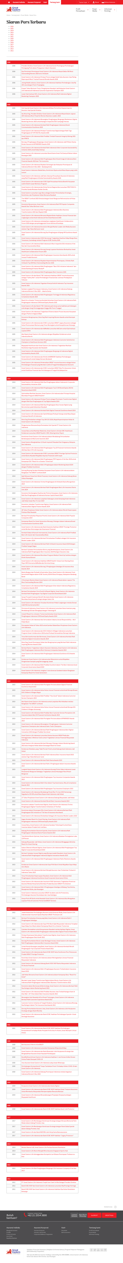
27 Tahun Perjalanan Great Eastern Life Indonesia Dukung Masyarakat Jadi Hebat (48, 798)
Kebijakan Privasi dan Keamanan (36, 1249)
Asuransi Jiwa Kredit (40, 1232)
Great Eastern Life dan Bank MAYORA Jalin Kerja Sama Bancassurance (44, 1132)
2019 (11, 41)
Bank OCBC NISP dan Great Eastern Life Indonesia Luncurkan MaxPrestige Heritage (49, 1186)
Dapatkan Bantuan (12, 1238)
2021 (11, 36)
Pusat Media (25, 15)
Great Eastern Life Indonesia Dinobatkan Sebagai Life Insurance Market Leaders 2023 (49, 816)
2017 (11, 45)
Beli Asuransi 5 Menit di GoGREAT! (33, 1044)
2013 (11, 49)
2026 (11, 26)
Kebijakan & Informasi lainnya (55, 1249)
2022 (11, 34)
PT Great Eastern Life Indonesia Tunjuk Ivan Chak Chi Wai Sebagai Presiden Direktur (49, 1182)
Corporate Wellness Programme (43, 1234)
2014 (11, 47)
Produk (9, 1232)
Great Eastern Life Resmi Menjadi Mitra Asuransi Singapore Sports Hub (45, 1151)
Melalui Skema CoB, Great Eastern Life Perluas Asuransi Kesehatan (43, 1147)
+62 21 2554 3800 (37, 1215)
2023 (11, 32)
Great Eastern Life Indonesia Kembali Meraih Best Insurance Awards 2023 (45, 801)
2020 (11, 39)
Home (8, 15)
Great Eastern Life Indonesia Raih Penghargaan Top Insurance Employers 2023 (47, 788)
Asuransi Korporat (39, 1230)
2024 (11, 30)
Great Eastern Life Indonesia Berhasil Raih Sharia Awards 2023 (42, 760)
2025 (11, 28)
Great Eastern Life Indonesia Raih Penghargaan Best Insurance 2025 (44, 272)
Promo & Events (11, 1234)
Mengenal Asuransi (12, 1230)
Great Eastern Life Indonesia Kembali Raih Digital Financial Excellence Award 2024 (48, 410)
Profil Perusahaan (94, 1230)
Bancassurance (66, 1232)
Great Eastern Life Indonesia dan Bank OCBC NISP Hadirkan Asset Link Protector (48, 1109)
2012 (11, 51)
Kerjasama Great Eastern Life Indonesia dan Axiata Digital (40, 1086)
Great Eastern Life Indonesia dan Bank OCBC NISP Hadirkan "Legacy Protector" (48, 1135)
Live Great (9, 1236)
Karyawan (64, 1230)
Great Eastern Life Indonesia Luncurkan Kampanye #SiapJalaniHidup (44, 1048)
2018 (11, 43)
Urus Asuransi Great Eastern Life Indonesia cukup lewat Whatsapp (43, 1063)
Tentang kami (15, 15)
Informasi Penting (94, 1234)
